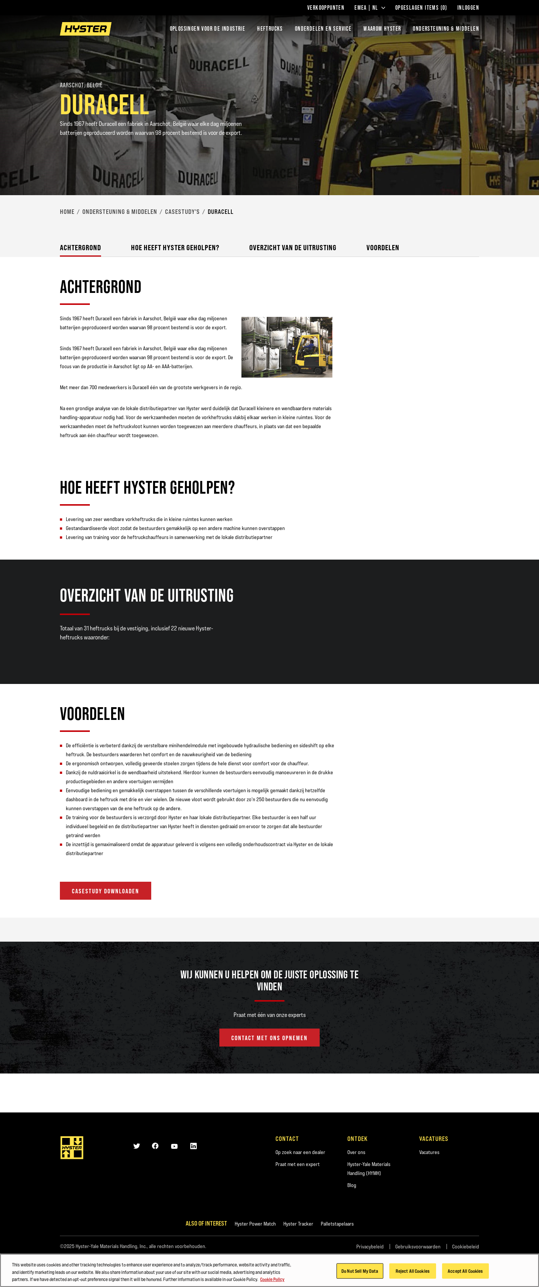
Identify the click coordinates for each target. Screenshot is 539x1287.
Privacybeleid (370, 1246)
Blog (351, 1185)
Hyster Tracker (298, 1224)
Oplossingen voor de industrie (208, 28)
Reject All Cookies (413, 1272)
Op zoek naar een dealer (300, 1152)
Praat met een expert (297, 1164)
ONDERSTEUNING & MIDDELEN (446, 28)
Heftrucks (270, 28)
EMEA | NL (369, 8)
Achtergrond (80, 247)
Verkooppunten (325, 8)
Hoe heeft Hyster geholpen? (175, 247)
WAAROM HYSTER (382, 28)
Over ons (356, 1152)
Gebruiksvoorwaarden (418, 1246)
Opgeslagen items (421, 8)
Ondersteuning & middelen (119, 211)
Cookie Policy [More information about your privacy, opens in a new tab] (272, 1280)
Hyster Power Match (255, 1224)
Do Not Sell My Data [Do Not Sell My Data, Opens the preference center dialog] (359, 1272)
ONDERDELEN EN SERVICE (323, 28)
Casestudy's (182, 211)
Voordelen (382, 247)
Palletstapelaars (337, 1224)
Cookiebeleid (465, 1246)
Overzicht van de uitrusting (293, 247)
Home (67, 211)
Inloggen (468, 8)
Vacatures (429, 1152)
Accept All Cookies (465, 1272)
